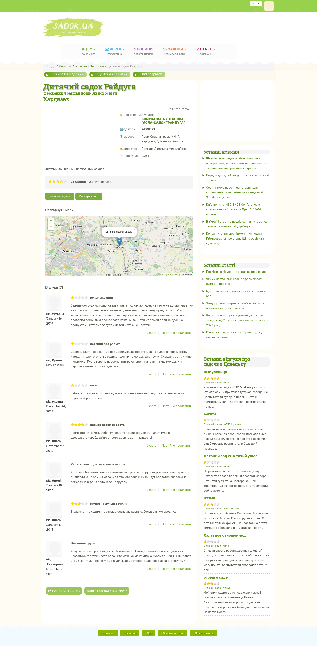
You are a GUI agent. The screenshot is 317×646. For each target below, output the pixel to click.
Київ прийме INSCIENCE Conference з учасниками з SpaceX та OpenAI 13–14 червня (233, 209)
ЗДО (149, 633)
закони (174, 52)
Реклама (131, 633)
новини (143, 52)
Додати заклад (204, 633)
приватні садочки (68, 74)
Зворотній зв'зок (173, 633)
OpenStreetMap (172, 274)
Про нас (109, 633)
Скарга (151, 333)
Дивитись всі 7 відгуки (107, 591)
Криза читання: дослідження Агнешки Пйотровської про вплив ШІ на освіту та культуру (235, 238)
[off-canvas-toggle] (269, 6)
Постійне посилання (177, 333)
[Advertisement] (200, 25)
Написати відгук (59, 196)
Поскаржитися (88, 196)
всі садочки (152, 74)
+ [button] (51, 221)
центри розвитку (113, 74)
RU (259, 3)
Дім (88, 52)
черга (114, 52)
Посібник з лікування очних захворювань (236, 272)
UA (253, 3)
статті (206, 52)
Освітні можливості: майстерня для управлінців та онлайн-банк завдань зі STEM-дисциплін (234, 192)
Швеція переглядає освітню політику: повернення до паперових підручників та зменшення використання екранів (236, 163)
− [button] (51, 227)
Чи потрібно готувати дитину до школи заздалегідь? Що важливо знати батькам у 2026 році (237, 320)
